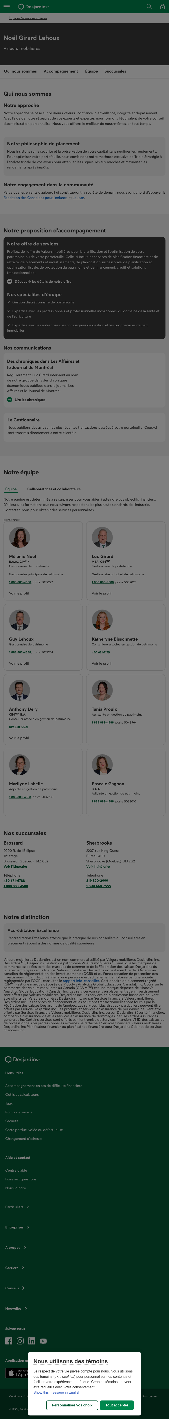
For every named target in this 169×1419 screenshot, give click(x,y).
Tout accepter (116, 1405)
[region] (84, 1383)
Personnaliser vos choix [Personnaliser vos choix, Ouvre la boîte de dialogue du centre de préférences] (72, 1405)
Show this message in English (56, 1392)
